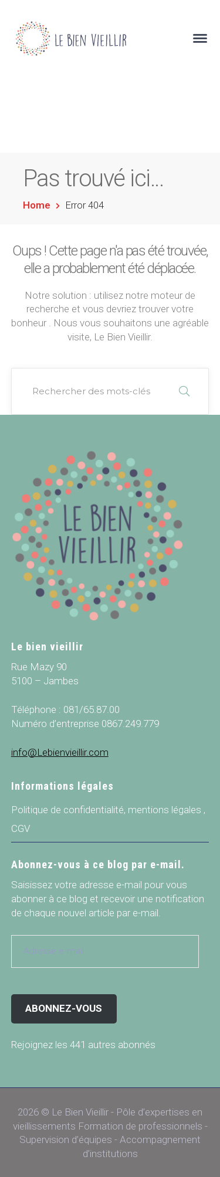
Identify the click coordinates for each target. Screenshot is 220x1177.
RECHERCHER (184, 391)
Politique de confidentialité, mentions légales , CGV (108, 819)
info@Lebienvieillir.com (60, 752)
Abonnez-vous (63, 1008)
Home (36, 205)
